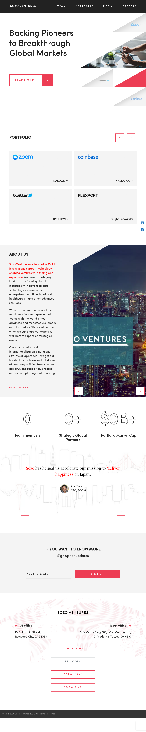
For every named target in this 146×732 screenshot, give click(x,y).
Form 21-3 (73, 674)
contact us (73, 635)
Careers (130, 6)
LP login (73, 648)
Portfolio (84, 6)
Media (108, 6)
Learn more (34, 80)
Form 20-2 (73, 661)
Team (61, 6)
